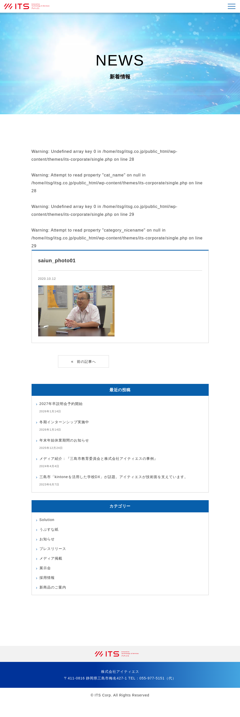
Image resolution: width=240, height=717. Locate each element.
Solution (47, 529)
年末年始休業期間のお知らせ (67, 441)
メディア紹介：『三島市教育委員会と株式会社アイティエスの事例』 (106, 459)
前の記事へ (86, 362)
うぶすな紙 (50, 539)
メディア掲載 (52, 570)
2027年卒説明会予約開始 (64, 404)
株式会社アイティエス (29, 6)
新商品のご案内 (54, 601)
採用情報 (48, 591)
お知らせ (48, 549)
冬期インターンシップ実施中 (67, 422)
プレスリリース (54, 560)
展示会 (45, 581)
